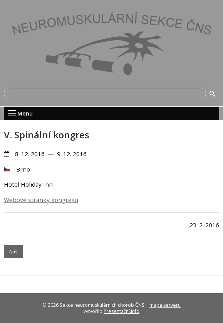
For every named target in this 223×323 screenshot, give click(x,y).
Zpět (13, 251)
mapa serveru (165, 305)
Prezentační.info (121, 311)
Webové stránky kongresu (41, 200)
